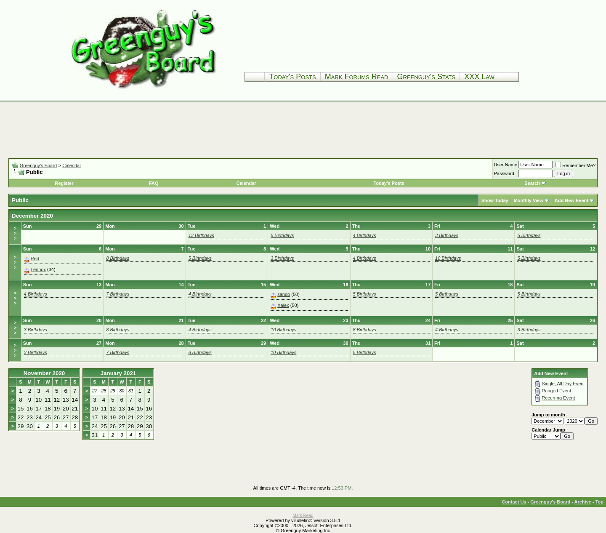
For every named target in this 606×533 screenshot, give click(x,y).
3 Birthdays (446, 235)
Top (599, 501)
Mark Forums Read (356, 76)
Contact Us (514, 501)
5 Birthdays (282, 235)
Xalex (283, 305)
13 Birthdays (201, 235)
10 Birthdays (448, 258)
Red (35, 258)
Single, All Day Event (563, 383)
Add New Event (571, 200)
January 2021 (118, 373)
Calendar (71, 165)
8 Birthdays (117, 258)
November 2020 (44, 373)
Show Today (494, 200)
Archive (582, 501)
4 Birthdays (364, 235)
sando (283, 294)
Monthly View (528, 200)
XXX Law (479, 76)
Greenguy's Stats (426, 76)
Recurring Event (558, 397)
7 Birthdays (117, 293)
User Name (506, 164)
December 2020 (32, 216)
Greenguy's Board (38, 165)
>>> (15, 233)
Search (532, 183)
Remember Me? (575, 165)
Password (504, 173)
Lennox (38, 269)
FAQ (154, 183)
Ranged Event (556, 390)
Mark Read (303, 515)
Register (64, 183)
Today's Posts (292, 76)
